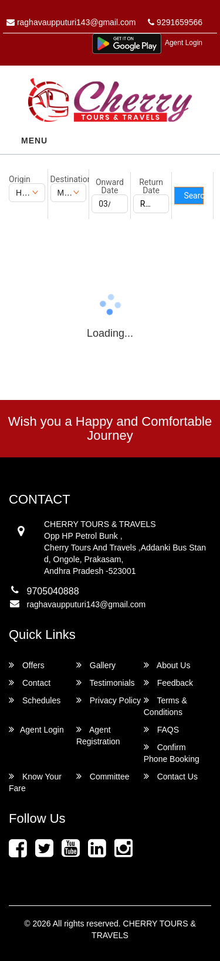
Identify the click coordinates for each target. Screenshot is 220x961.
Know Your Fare (35, 782)
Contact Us (171, 776)
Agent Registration (98, 735)
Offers (27, 665)
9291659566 (175, 22)
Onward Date (110, 186)
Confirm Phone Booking (171, 753)
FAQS (161, 729)
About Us (167, 665)
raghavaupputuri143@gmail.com (71, 22)
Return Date (151, 186)
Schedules (34, 700)
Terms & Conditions (165, 706)
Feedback (168, 683)
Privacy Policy (108, 700)
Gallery (96, 665)
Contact (29, 683)
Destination (68, 179)
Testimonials (105, 683)
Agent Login (183, 43)
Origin (20, 179)
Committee (103, 776)
